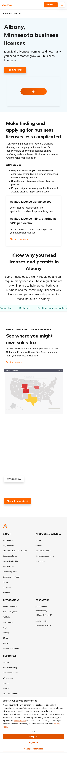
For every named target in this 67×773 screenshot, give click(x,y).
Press (5, 582)
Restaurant (24, 308)
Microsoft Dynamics (10, 612)
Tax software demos (43, 551)
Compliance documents (45, 556)
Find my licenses (15, 70)
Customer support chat (14, 509)
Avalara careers (9, 566)
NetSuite (6, 617)
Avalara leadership (10, 561)
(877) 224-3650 (14, 479)
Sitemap (6, 592)
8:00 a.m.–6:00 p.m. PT (44, 615)
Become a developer (11, 577)
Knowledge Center (10, 673)
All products (40, 561)
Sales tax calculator (10, 694)
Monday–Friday (41, 621)
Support (6, 662)
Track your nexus (14, 362)
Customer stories (10, 556)
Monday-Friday (41, 611)
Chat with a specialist (17, 501)
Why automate (8, 545)
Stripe (5, 638)
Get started (50, 5)
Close (33, 731)
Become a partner (10, 571)
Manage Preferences (33, 748)
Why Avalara (8, 540)
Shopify (6, 632)
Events (6, 683)
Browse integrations (11, 648)
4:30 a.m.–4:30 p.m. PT (44, 625)
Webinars (6, 688)
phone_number (41, 606)
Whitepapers (8, 678)
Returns (39, 545)
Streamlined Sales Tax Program (15, 551)
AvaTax (38, 540)
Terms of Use (20, 720)
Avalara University (10, 667)
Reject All (33, 742)
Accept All (33, 736)
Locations (7, 587)
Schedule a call (11, 487)
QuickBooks (8, 622)
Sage (5, 627)
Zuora (5, 643)
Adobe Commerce (10, 606)
